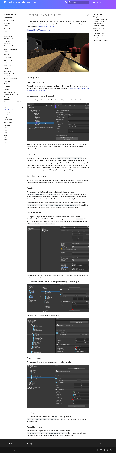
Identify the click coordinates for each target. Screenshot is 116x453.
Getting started (8, 17)
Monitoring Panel (9, 73)
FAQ (5, 145)
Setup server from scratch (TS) (13, 102)
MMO (6, 117)
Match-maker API (9, 38)
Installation (13, 23)
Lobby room (7, 63)
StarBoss (8, 112)
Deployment (7, 84)
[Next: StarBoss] (85, 443)
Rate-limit (7, 99)
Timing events (8, 36)
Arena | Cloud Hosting (25, 6)
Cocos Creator (13, 120)
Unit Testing (7, 71)
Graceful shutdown (9, 46)
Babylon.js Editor (13, 122)
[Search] (78, 2)
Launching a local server (101, 19)
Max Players (97, 38)
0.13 (5, 132)
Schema (6, 54)
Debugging (7, 81)
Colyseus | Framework (10, 6)
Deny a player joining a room (12, 97)
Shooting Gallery (10, 110)
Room (6, 34)
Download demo (32, 30)
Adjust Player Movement (101, 40)
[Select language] (66, 2)
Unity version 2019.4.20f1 (46, 26)
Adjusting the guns (99, 35)
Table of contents (98, 14)
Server (6, 31)
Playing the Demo (99, 25)
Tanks (7, 115)
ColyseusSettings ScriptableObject (99, 22)
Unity (13, 107)
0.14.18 (6, 128)
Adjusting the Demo (98, 28)
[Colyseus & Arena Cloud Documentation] (5, 2)
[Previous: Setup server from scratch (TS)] (30, 443)
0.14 (5, 130)
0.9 (5, 142)
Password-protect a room (11, 94)
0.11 (5, 137)
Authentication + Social (10, 78)
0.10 (5, 140)
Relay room (7, 65)
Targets (96, 30)
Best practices (8, 57)
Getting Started (97, 17)
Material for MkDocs (15, 451)
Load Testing (8, 76)
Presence (7, 41)
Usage (6, 25)
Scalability (7, 86)
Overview (7, 51)
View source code (44, 30)
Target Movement (99, 33)
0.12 (5, 135)
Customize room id (9, 92)
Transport (7, 43)
